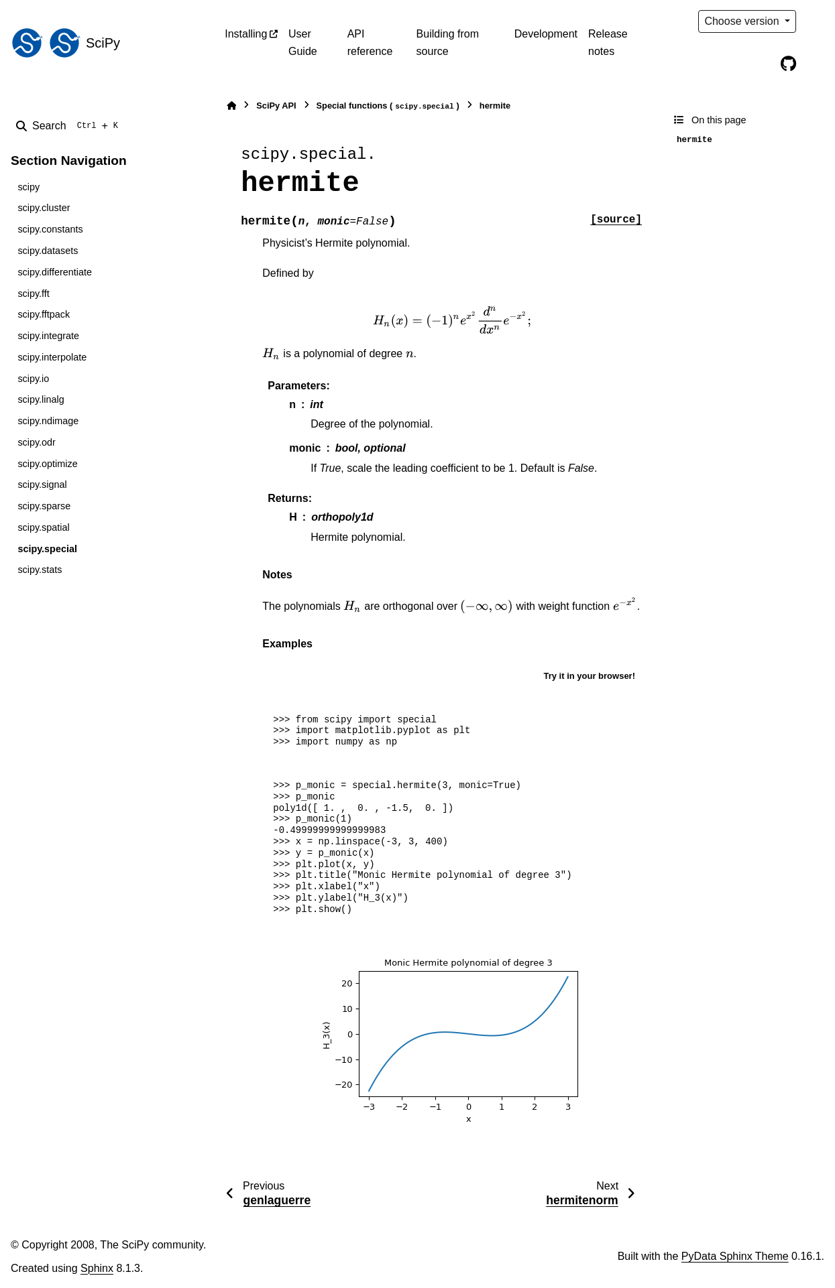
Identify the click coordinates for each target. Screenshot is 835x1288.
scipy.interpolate (52, 357)
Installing (246, 34)
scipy (28, 187)
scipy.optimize (47, 463)
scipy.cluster (43, 207)
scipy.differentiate (54, 272)
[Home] (231, 106)
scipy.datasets (47, 250)
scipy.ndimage (47, 420)
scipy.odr (36, 442)
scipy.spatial (43, 527)
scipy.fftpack (43, 314)
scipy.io (33, 378)
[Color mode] (816, 21)
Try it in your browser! (589, 676)
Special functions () (388, 106)
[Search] (70, 126)
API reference (370, 42)
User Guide (302, 42)
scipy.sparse (43, 506)
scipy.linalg (40, 399)
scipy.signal (41, 484)
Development (545, 34)
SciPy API (276, 106)
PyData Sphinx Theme (735, 1256)
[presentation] (452, 320)
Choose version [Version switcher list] (743, 21)
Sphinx (96, 1268)
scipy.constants (49, 229)
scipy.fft (33, 293)
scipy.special (47, 548)
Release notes (608, 42)
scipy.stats (39, 569)
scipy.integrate (48, 335)
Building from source (447, 42)
